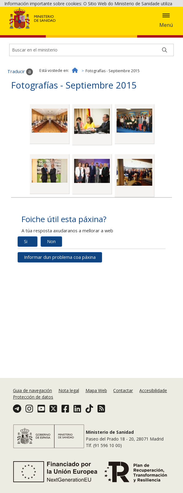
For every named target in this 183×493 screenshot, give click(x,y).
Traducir (20, 114)
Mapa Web (96, 390)
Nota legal (68, 390)
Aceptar (81, 34)
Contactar (123, 390)
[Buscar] (164, 93)
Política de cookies (48, 34)
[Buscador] (91, 93)
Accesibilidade (153, 390)
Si (25, 284)
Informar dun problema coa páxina (60, 300)
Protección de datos (33, 397)
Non (51, 284)
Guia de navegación (32, 390)
